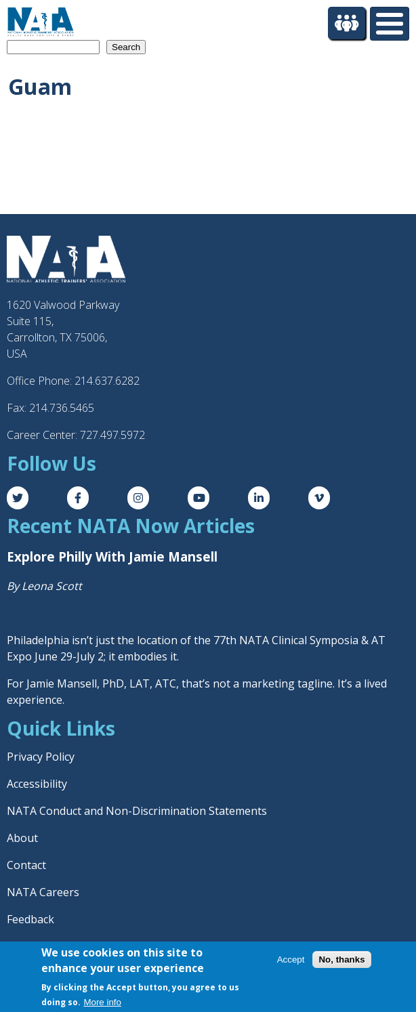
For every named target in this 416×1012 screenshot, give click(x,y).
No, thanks (341, 959)
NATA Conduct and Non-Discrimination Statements (137, 810)
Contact (26, 865)
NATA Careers (43, 892)
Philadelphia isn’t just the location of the (110, 640)
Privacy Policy (41, 756)
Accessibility (37, 783)
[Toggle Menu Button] (389, 24)
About (22, 837)
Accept (291, 959)
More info (102, 1002)
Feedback (30, 919)
